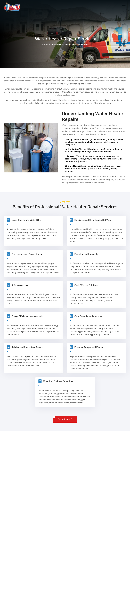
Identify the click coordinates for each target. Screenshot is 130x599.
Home (45, 44)
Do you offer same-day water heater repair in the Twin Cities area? (65, 554)
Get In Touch (65, 419)
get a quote (47, 494)
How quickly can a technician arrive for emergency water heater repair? (65, 593)
